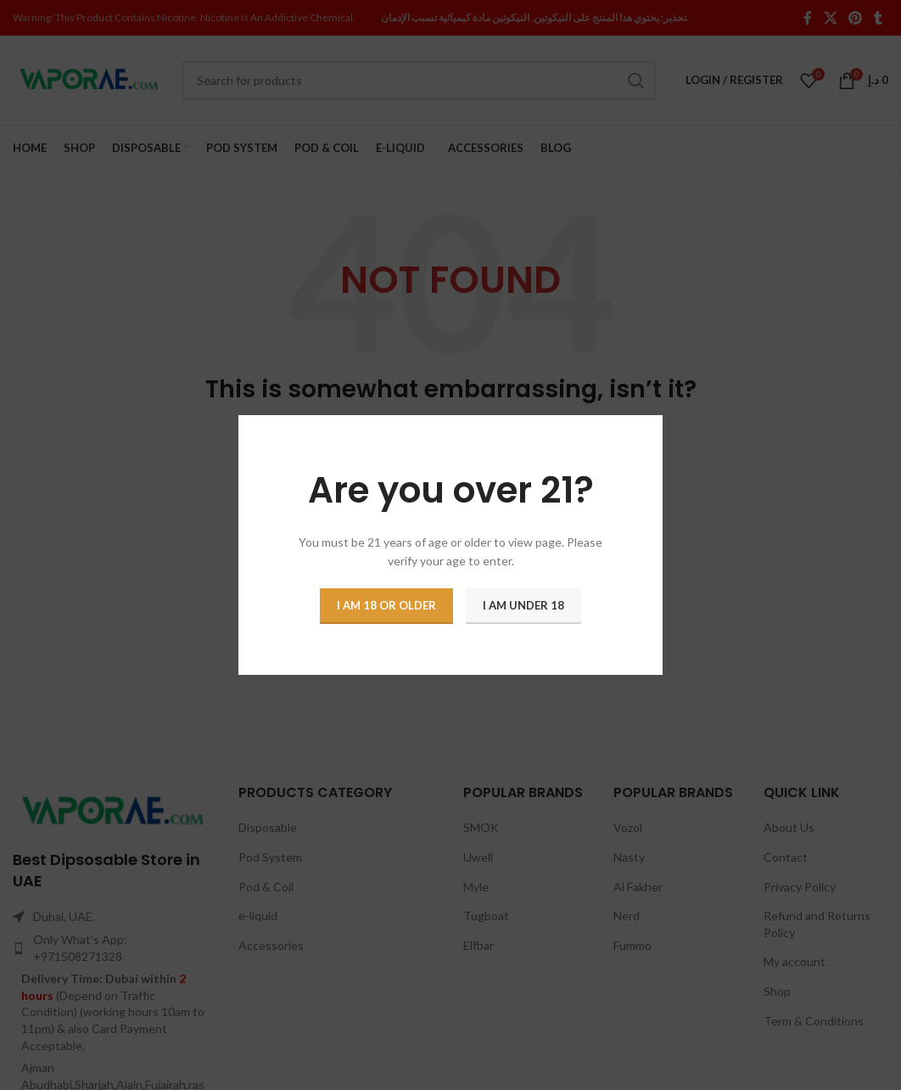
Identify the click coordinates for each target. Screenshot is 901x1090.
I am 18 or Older (386, 605)
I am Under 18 (523, 605)
